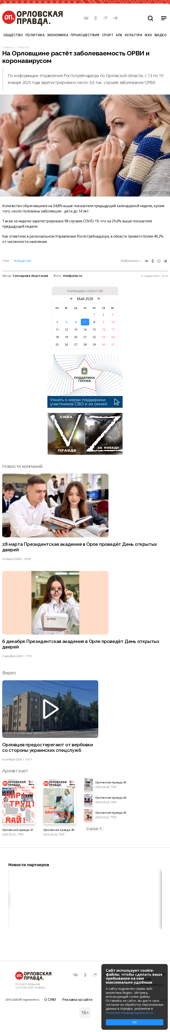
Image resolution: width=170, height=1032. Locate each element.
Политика (34, 35)
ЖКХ (148, 35)
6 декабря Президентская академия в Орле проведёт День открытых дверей (80, 644)
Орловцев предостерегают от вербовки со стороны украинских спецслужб (47, 747)
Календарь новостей (85, 291)
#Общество (22, 261)
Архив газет (15, 770)
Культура (133, 35)
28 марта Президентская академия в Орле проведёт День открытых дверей (79, 546)
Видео (161, 35)
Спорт (108, 35)
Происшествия (85, 35)
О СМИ (50, 1000)
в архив (94, 829)
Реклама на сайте (77, 1000)
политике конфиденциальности (129, 1013)
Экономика (57, 35)
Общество (13, 35)
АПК (119, 35)
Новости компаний (22, 466)
